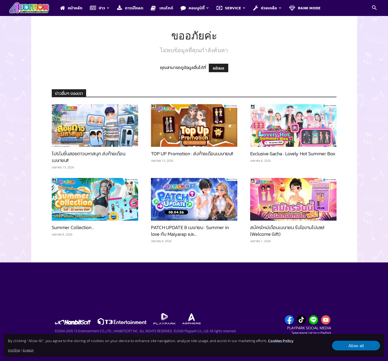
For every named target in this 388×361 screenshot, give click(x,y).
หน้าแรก (218, 68)
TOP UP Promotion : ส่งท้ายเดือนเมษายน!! (192, 153)
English (28, 350)
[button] (374, 8)
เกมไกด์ (162, 8)
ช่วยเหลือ (267, 8)
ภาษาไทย (14, 350)
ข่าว (99, 8)
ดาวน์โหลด (130, 8)
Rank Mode (305, 8)
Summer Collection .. (73, 227)
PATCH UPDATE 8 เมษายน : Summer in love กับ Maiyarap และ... (190, 231)
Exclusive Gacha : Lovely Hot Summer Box (292, 153)
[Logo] (31, 8)
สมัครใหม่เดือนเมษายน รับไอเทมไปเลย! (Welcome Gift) (287, 231)
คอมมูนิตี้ (195, 8)
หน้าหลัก (71, 8)
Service (231, 8)
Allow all (356, 345)
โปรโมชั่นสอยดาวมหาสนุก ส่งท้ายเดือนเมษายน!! (88, 157)
